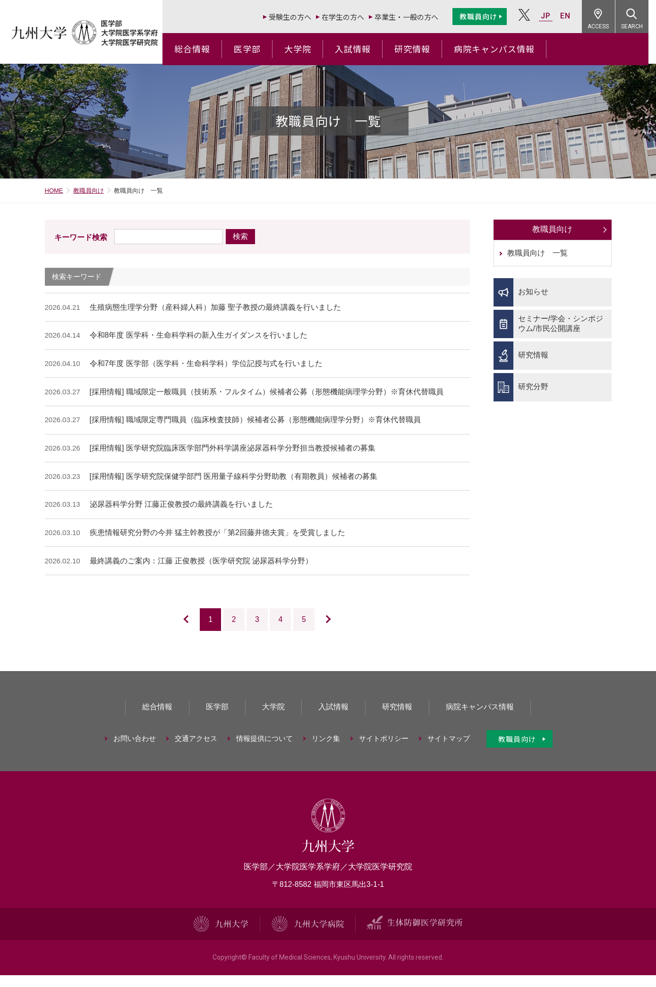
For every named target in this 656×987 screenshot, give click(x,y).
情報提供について (264, 752)
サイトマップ (448, 752)
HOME (54, 195)
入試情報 (360, 49)
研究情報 (420, 49)
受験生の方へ (297, 17)
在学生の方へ (350, 17)
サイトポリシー (384, 752)
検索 (240, 241)
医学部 (254, 49)
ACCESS (606, 26)
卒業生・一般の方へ (414, 17)
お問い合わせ (134, 752)
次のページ (339, 633)
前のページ (175, 633)
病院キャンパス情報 (501, 49)
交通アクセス (196, 752)
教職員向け (486, 16)
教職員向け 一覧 (537, 258)
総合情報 (200, 49)
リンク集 (326, 752)
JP (553, 15)
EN (573, 15)
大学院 (305, 49)
